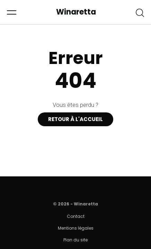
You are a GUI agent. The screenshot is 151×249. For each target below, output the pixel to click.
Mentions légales (76, 228)
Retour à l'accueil (75, 119)
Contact (76, 216)
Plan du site (75, 240)
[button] (11, 12)
